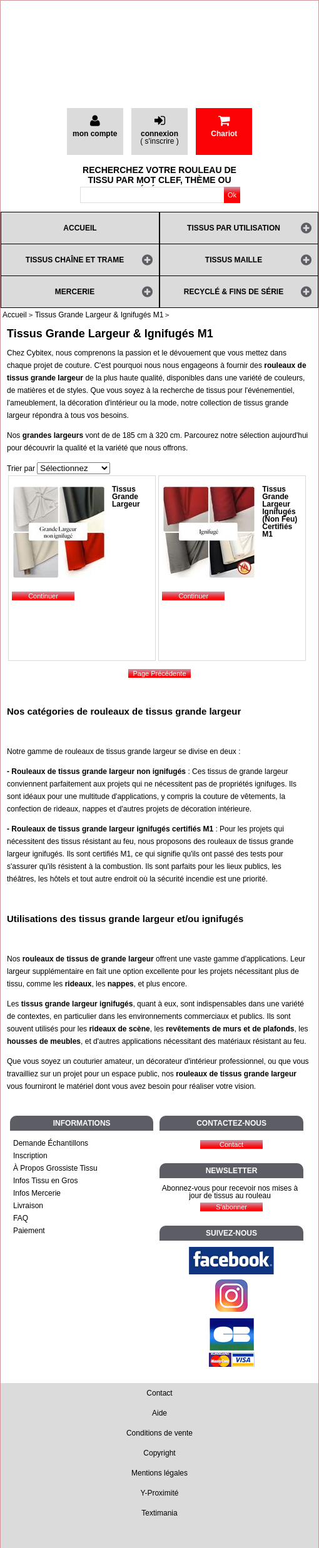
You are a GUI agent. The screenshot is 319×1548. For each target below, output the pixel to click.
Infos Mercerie (37, 1193)
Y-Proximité (160, 1493)
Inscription (30, 1155)
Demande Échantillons (50, 1143)
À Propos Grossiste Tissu (55, 1168)
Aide (159, 1413)
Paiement (29, 1230)
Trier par (21, 468)
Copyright (159, 1453)
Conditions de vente (159, 1433)
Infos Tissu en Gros (45, 1180)
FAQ (20, 1218)
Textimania (159, 1513)
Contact (159, 1393)
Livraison (28, 1205)
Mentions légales (159, 1473)
